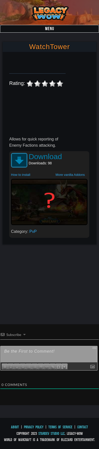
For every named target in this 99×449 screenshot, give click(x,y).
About (15, 427)
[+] (64, 366)
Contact (82, 427)
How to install (20, 175)
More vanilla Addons (70, 175)
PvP (33, 231)
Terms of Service (60, 427)
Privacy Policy (33, 427)
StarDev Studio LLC (51, 433)
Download (45, 156)
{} (58, 366)
